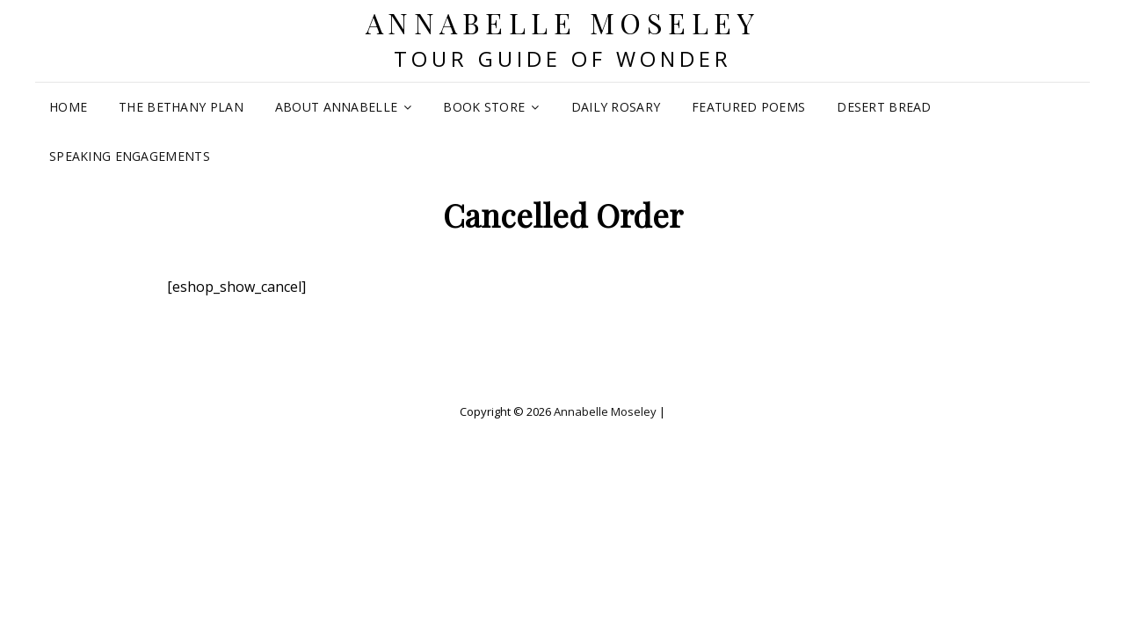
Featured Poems (748, 106)
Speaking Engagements (129, 156)
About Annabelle (336, 106)
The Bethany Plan (181, 106)
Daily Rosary (615, 106)
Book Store (484, 106)
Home (68, 106)
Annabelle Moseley (563, 22)
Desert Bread (884, 106)
